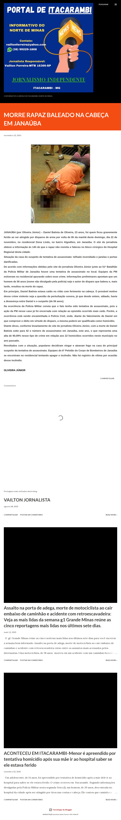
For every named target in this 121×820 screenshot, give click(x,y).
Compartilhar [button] (107, 378)
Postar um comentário (31, 515)
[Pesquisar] (103, 4)
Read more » (111, 515)
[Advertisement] (60, 469)
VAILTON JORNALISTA (27, 499)
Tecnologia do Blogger (60, 810)
